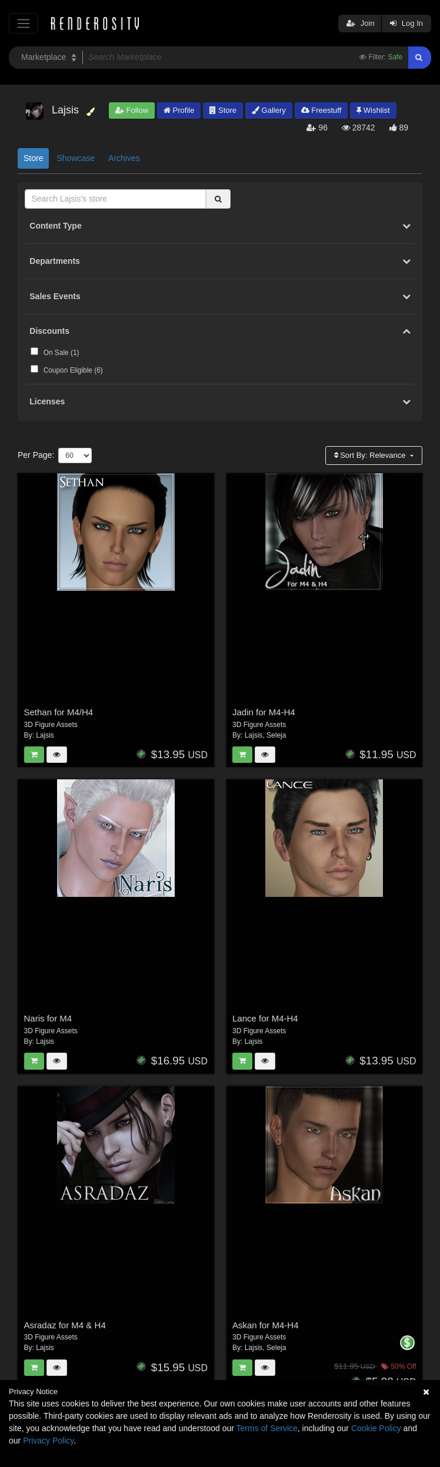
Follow (131, 110)
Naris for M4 (48, 1018)
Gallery (269, 110)
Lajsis (45, 735)
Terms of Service (267, 1428)
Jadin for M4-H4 (263, 712)
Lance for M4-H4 (265, 1018)
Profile (179, 110)
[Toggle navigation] (23, 23)
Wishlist (372, 110)
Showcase (75, 158)
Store (222, 110)
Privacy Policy (48, 1440)
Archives (124, 158)
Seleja (276, 735)
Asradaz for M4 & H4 (65, 1325)
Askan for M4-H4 (265, 1325)
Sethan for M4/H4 (59, 712)
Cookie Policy (376, 1428)
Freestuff (321, 110)
